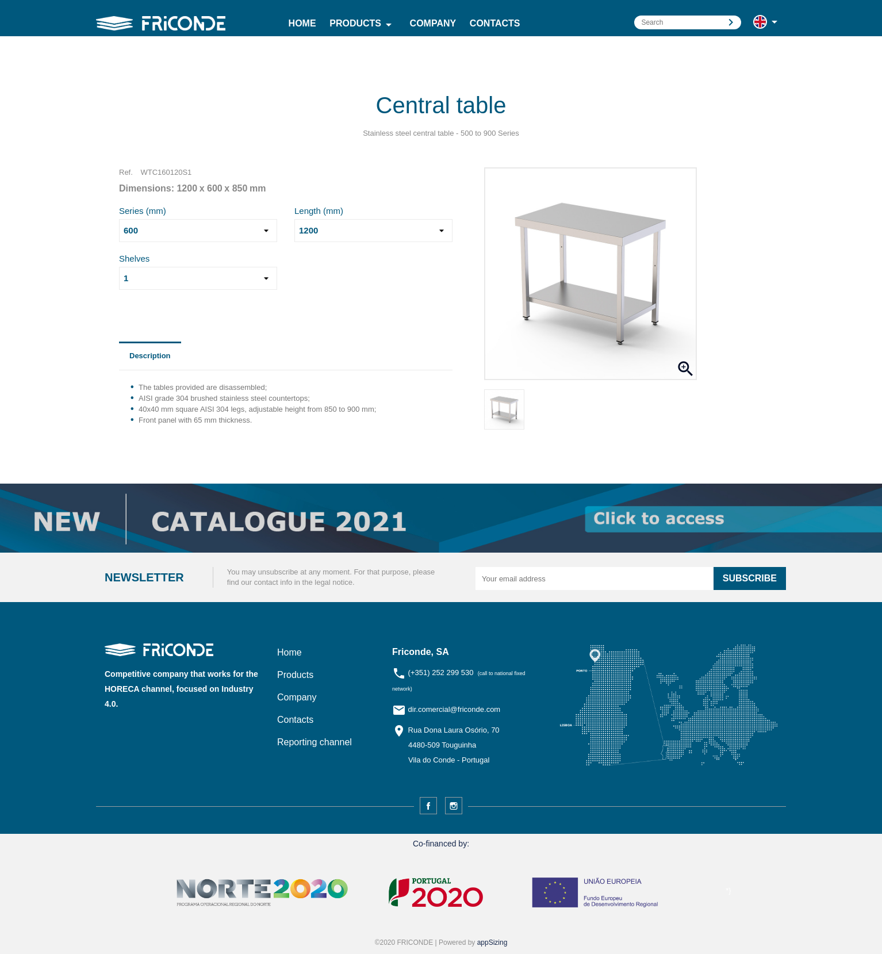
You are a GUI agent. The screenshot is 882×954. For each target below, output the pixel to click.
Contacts (495, 23)
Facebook (428, 806)
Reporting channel (314, 742)
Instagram (454, 806)
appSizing (492, 942)
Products (362, 24)
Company (433, 23)
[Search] (687, 22)
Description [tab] (150, 355)
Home (302, 23)
